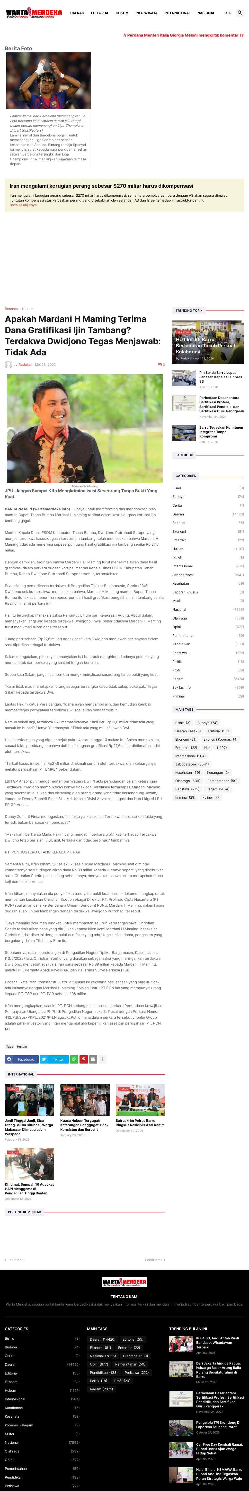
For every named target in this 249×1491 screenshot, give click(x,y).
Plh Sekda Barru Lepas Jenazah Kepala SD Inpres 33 (220, 376)
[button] (228, 12)
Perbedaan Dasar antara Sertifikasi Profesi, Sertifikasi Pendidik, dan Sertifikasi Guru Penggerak (221, 404)
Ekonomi (208, 531)
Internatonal (177, 13)
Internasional (208, 566)
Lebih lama (153, 1260)
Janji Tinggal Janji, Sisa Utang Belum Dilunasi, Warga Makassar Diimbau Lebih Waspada (29, 1127)
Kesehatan (208, 583)
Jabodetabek (208, 574)
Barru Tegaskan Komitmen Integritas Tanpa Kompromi (221, 431)
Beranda (11, 309)
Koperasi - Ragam (42, 1425)
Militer (42, 1434)
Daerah (77, 13)
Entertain (208, 540)
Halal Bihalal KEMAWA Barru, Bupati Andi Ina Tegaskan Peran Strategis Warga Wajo (219, 1473)
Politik (208, 661)
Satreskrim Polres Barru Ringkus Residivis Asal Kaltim (140, 1122)
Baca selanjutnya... (25, 205)
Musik (208, 600)
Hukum (122, 13)
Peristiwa (208, 652)
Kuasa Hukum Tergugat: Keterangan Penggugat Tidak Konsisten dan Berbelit (84, 1124)
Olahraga (208, 618)
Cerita (208, 505)
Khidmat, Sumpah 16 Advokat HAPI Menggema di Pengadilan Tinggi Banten (29, 1188)
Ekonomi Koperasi (221, 739)
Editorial (100, 13)
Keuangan (218, 772)
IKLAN (208, 557)
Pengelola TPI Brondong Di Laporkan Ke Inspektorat (218, 1424)
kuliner (211, 797)
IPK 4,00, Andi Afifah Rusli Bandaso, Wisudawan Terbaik (217, 1342)
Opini (208, 626)
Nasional (206, 13)
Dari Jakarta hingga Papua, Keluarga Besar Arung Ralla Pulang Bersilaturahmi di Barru (218, 1370)
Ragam (208, 679)
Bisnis (208, 488)
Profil (208, 670)
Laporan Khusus (208, 592)
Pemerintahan (208, 635)
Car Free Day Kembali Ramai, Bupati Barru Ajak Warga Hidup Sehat (219, 1448)
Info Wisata (146, 13)
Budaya (208, 496)
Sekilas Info (208, 687)
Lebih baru (16, 1260)
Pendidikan (208, 644)
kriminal (208, 696)
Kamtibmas (42, 1407)
